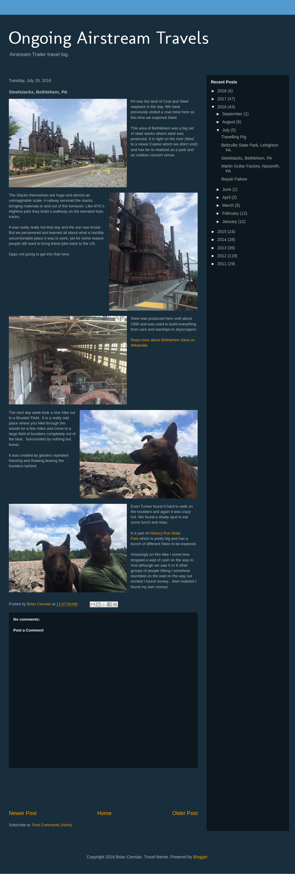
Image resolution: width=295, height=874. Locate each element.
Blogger (200, 857)
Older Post (185, 813)
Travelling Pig (233, 137)
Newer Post (23, 813)
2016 (222, 106)
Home (104, 813)
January (230, 221)
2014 (222, 239)
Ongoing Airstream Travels (109, 37)
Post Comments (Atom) (52, 825)
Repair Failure (234, 179)
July (226, 130)
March (228, 205)
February (231, 213)
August (229, 121)
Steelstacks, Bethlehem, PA (246, 158)
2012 (222, 255)
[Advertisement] (116, 788)
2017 (222, 98)
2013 (222, 247)
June (227, 189)
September (232, 113)
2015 (222, 231)
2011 (222, 263)
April (227, 197)
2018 (222, 90)
